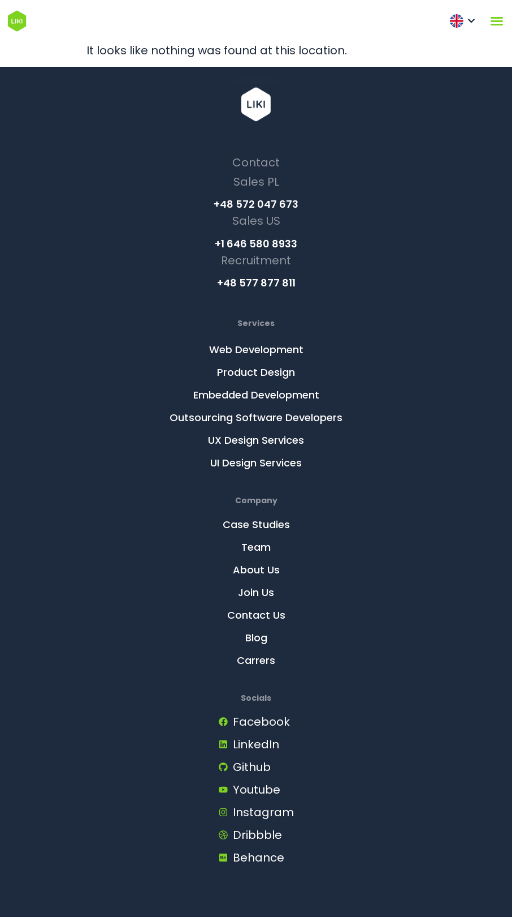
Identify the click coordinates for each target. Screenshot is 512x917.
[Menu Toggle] (496, 21)
